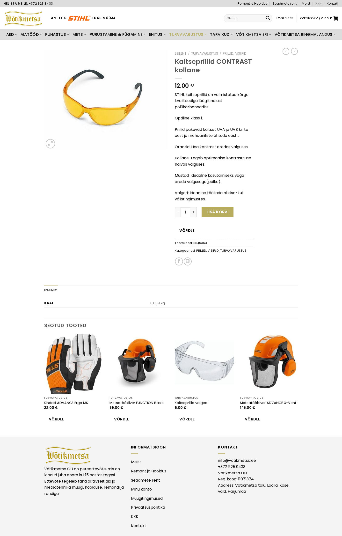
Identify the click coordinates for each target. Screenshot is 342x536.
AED (11, 34)
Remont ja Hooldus (252, 3)
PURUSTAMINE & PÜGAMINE (118, 34)
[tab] (51, 290)
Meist (306, 3)
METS (79, 34)
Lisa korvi (218, 212)
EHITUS (157, 34)
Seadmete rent (285, 3)
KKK (318, 3)
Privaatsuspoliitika (148, 507)
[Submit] (268, 18)
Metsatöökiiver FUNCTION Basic (136, 403)
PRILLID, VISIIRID (235, 53)
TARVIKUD (221, 34)
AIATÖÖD (31, 34)
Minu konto (141, 489)
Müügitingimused (147, 498)
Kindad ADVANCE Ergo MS (66, 403)
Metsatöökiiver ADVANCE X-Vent (268, 403)
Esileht (180, 53)
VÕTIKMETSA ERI (253, 34)
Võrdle (187, 230)
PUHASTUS (57, 34)
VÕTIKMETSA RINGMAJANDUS (305, 34)
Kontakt (332, 3)
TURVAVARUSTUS (188, 34)
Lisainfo (51, 290)
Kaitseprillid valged (191, 403)
